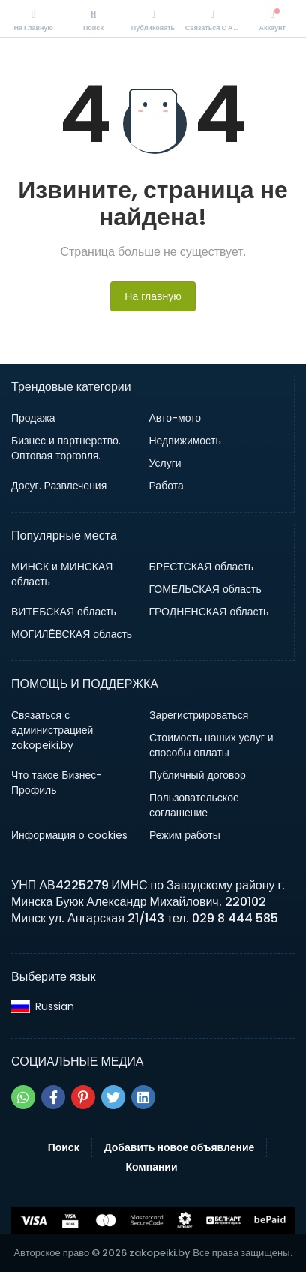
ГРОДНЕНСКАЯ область (209, 611)
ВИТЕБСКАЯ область (63, 611)
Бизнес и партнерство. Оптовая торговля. (66, 448)
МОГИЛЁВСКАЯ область (71, 634)
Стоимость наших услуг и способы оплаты (211, 745)
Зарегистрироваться (198, 715)
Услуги (165, 463)
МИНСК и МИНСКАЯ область (61, 574)
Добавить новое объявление (179, 1147)
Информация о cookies (69, 835)
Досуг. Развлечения (58, 485)
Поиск (64, 1147)
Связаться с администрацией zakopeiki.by (52, 730)
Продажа (33, 418)
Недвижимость (185, 440)
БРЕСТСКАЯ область (201, 566)
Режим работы (184, 835)
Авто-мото (175, 418)
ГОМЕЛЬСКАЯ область (205, 589)
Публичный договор (197, 775)
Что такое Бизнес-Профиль (56, 783)
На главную (152, 296)
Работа (166, 485)
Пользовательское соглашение (194, 805)
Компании (151, 1166)
